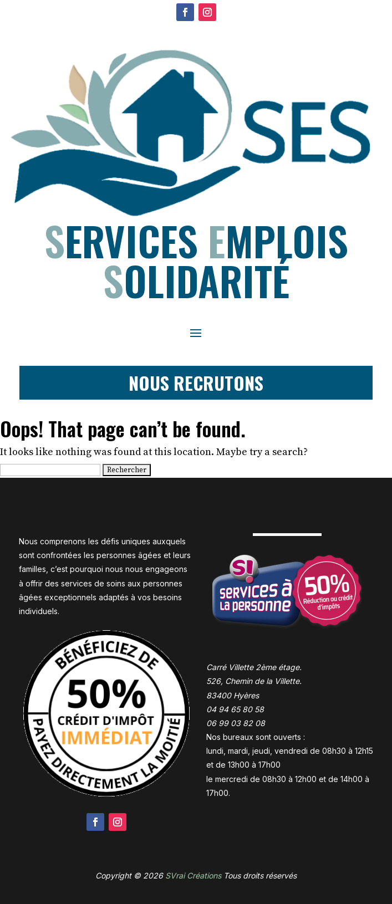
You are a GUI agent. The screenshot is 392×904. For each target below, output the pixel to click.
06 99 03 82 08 (235, 723)
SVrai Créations (193, 875)
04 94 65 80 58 (235, 709)
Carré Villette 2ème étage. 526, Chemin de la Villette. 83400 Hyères (254, 680)
